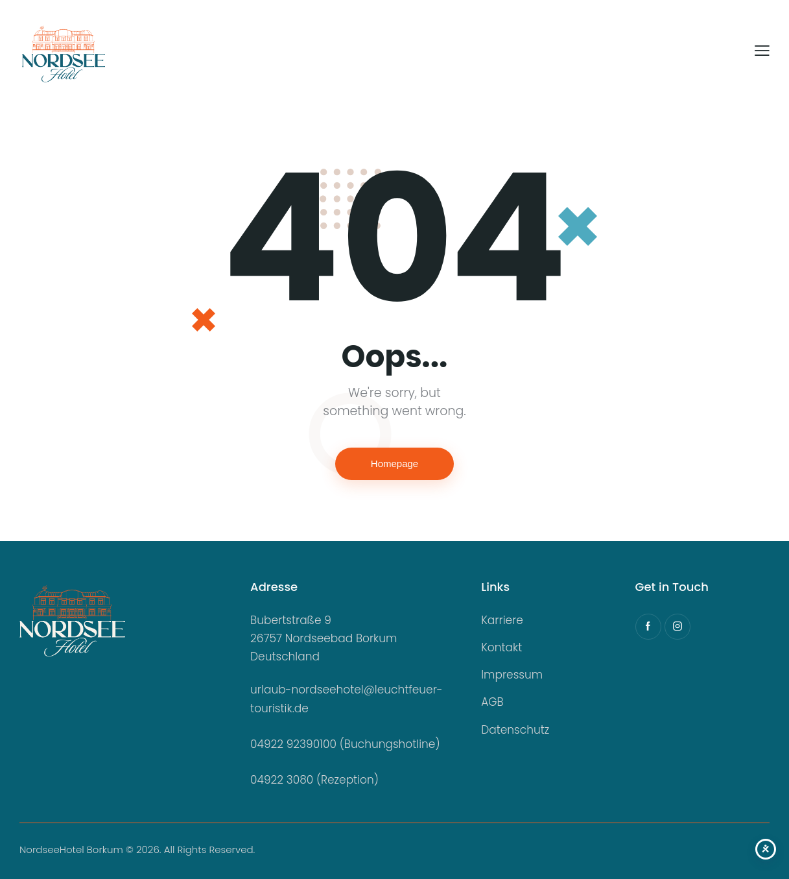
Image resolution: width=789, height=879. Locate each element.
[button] (762, 51)
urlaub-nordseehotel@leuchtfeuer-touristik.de (346, 699)
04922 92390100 (293, 744)
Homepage (394, 463)
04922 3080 (281, 780)
